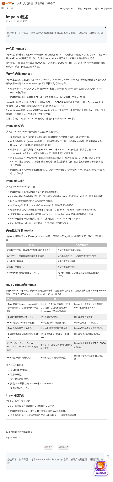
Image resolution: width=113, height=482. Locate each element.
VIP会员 (51, 3)
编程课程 (39, 3)
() (87, 8)
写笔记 (48, 447)
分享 (96, 8)
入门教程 (28, 3)
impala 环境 (11, 437)
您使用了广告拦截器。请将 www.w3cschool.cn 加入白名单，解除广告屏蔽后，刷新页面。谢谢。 (55, 34)
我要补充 (64, 447)
